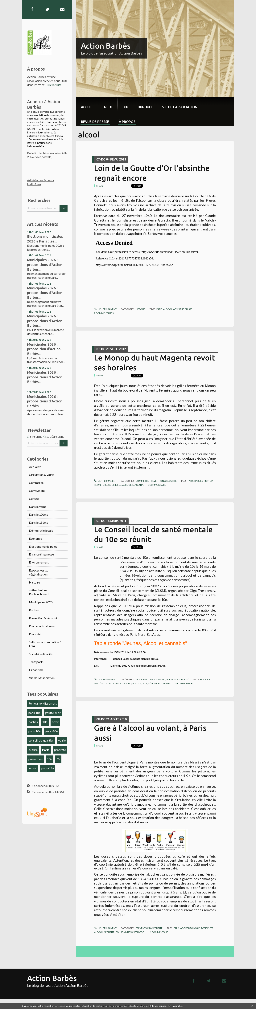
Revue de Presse (95, 122)
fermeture (100, 484)
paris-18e (47, 768)
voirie (62, 740)
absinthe (178, 309)
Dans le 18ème (38, 522)
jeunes (117, 683)
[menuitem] (87, 104)
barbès (33, 722)
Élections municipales (43, 546)
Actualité (35, 467)
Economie (35, 538)
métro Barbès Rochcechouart (39, 592)
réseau (152, 683)
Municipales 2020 (40, 602)
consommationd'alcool (130, 932)
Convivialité (37, 490)
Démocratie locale (41, 530)
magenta (137, 484)
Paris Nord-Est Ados (145, 634)
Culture (34, 498)
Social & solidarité (40, 654)
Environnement (39, 562)
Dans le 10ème (38, 514)
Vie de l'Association (42, 678)
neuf (108, 107)
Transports (36, 662)
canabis (126, 683)
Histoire (34, 582)
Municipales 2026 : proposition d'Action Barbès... (44, 349)
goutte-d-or (53, 712)
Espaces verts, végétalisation (38, 572)
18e (44, 722)
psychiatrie (164, 683)
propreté (60, 749)
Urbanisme (36, 670)
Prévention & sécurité (43, 618)
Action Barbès (105, 46)
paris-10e (51, 731)
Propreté (35, 634)
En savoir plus (175, 1005)
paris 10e (34, 731)
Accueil (87, 107)
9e (58, 759)
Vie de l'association (179, 107)
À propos (127, 122)
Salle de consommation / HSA (45, 644)
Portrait (34, 610)
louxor (32, 768)
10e (49, 759)
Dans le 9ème (37, 506)
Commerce (36, 482)
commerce (114, 484)
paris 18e (34, 712)
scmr (55, 722)
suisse (188, 309)
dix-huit (145, 107)
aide (144, 683)
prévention (35, 759)
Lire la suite (54, 85)
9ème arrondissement (42, 703)
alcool (167, 309)
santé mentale (103, 683)
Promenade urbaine (42, 626)
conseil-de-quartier (41, 740)
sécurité (109, 932)
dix (125, 107)
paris (159, 309)
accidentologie (190, 928)
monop (208, 480)
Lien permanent (105, 309)
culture (33, 749)
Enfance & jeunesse (41, 554)
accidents (207, 928)
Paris (45, 749)
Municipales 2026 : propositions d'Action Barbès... (44, 264)
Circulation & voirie (41, 474)
